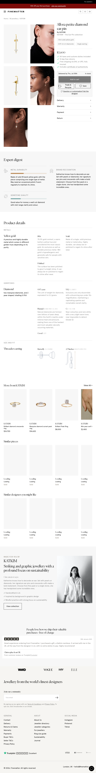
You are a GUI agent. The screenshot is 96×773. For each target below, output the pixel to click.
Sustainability (39, 737)
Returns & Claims (11, 727)
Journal (37, 741)
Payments (8, 734)
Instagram (69, 720)
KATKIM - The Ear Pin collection (70, 35)
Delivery (7, 723)
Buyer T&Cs (8, 737)
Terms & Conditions (34, 704)
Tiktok (67, 727)
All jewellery (14, 19)
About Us (38, 720)
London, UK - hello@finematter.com (77, 767)
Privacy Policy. (50, 704)
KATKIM (22, 19)
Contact (7, 720)
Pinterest (68, 723)
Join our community (58, 6)
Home (6, 19)
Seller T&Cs (8, 741)
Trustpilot (34, 655)
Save (83, 86)
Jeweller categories (42, 727)
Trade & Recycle (64, 86)
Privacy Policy (9, 744)
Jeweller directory (41, 723)
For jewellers (88, 2)
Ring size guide (40, 734)
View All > (88, 385)
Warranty (7, 730)
